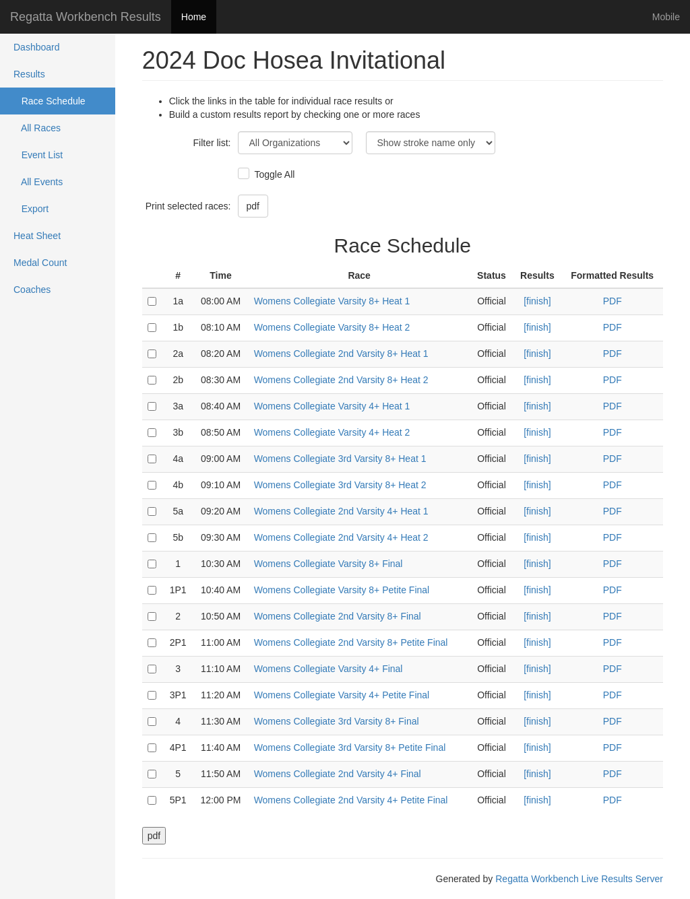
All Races (37, 128)
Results (29, 74)
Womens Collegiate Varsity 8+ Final (328, 563)
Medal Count (40, 262)
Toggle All (273, 174)
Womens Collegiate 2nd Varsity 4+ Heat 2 (341, 537)
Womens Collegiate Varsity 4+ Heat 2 (332, 432)
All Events (38, 181)
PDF (612, 301)
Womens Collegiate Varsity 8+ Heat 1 (332, 301)
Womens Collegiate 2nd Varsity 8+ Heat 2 (341, 379)
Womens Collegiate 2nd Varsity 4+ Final (337, 773)
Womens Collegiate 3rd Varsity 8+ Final (336, 721)
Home (193, 16)
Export (31, 208)
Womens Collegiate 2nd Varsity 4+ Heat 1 (341, 511)
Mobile (666, 16)
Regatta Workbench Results (85, 17)
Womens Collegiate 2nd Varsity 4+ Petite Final (351, 800)
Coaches (32, 289)
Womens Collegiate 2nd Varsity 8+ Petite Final (351, 642)
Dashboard (36, 47)
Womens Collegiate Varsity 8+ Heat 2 (332, 327)
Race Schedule (49, 101)
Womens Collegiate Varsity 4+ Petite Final (342, 695)
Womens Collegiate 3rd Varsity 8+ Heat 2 (340, 484)
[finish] (537, 301)
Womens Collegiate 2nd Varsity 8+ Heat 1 (341, 353)
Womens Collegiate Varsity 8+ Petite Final (342, 590)
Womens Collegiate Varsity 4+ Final (328, 668)
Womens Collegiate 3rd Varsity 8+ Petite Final (350, 747)
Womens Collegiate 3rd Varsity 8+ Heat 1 (340, 458)
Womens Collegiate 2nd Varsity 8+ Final (337, 616)
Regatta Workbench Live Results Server (579, 878)
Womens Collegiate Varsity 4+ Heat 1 (332, 406)
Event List (38, 154)
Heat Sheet (37, 235)
